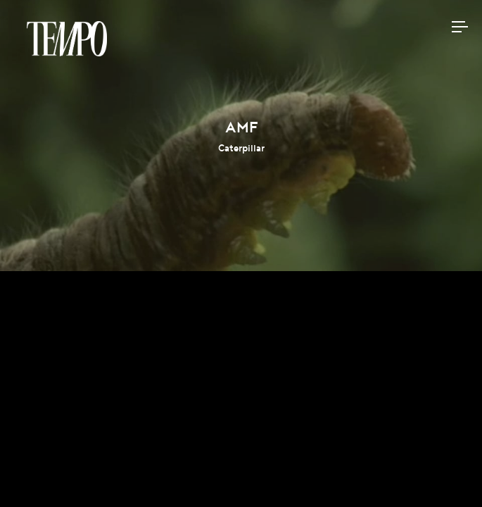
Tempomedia (67, 38)
